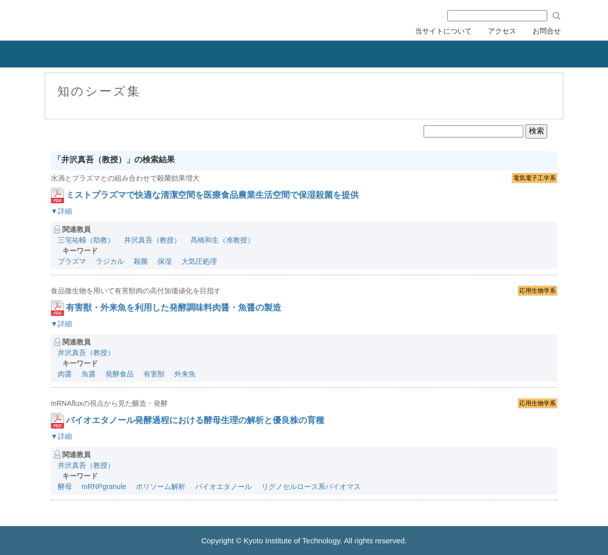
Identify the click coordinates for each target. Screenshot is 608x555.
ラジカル (110, 261)
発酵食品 (119, 374)
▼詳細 (61, 211)
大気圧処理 (199, 261)
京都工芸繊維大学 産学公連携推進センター (128, 19)
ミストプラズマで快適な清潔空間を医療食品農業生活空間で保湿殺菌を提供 (212, 195)
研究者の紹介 (372, 54)
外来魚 (185, 374)
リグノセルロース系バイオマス (311, 486)
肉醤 (65, 374)
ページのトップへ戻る (587, 479)
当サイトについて (443, 31)
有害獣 (154, 374)
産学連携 (121, 54)
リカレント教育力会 (287, 54)
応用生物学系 (537, 290)
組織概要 (40, 54)
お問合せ (547, 31)
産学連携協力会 (551, 54)
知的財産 (202, 54)
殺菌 (141, 261)
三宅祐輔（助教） (86, 240)
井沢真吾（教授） (152, 240)
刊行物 (454, 54)
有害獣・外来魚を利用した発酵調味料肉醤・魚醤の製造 (173, 308)
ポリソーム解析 (160, 486)
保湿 (165, 261)
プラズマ (72, 261)
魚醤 (89, 374)
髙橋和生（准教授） (222, 240)
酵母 (65, 486)
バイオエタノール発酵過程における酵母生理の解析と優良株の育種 (195, 420)
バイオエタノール (223, 486)
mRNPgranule (104, 486)
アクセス (502, 31)
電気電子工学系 (534, 178)
